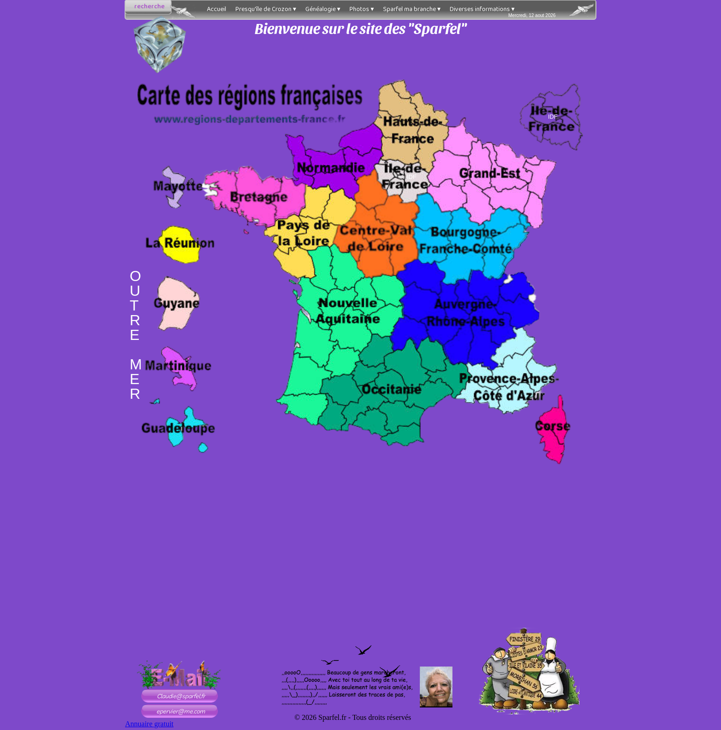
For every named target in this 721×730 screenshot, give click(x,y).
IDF (412, 176)
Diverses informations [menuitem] (482, 9)
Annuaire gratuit (149, 724)
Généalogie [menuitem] (322, 9)
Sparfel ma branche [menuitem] (412, 9)
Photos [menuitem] (361, 9)
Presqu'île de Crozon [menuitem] (265, 9)
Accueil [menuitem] (216, 9)
